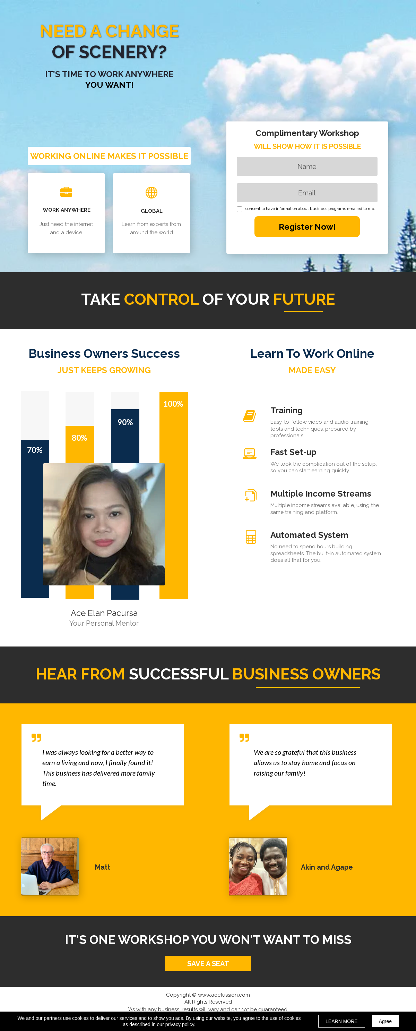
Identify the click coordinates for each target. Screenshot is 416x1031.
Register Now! (307, 226)
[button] (208, 963)
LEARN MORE (342, 1021)
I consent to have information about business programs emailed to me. (309, 208)
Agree (385, 1021)
